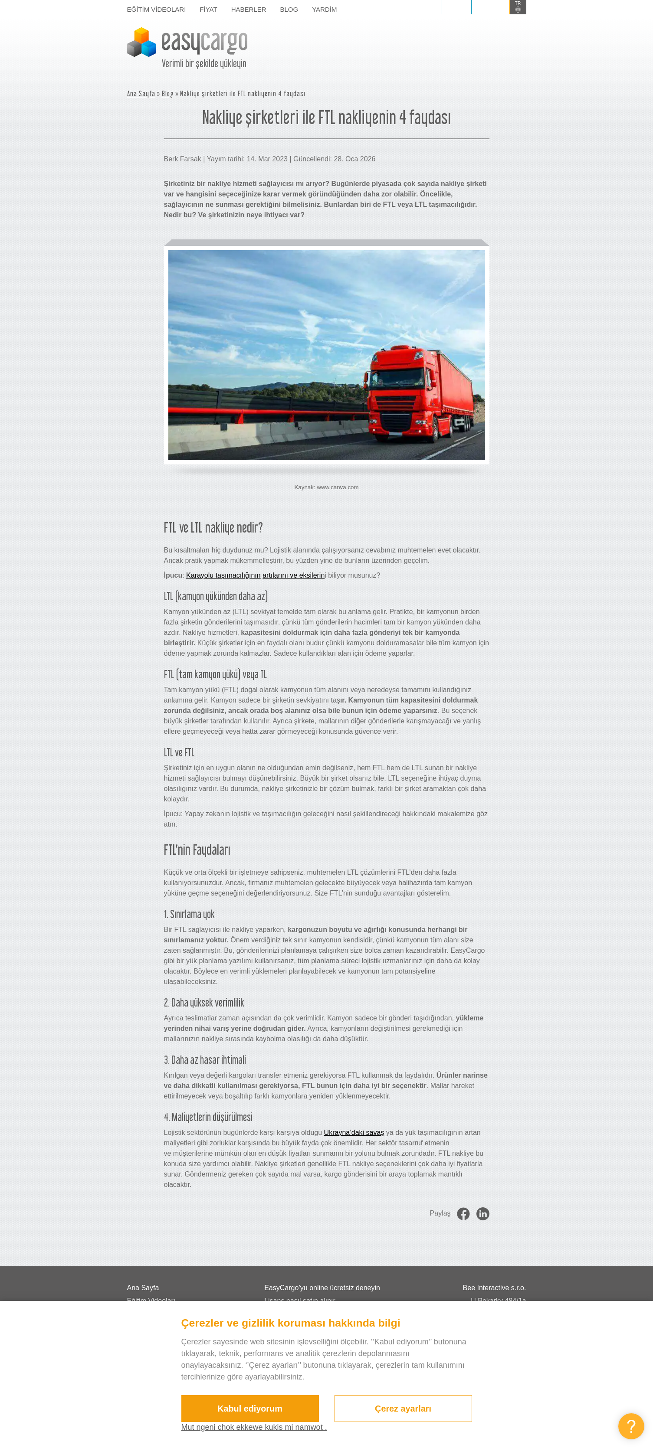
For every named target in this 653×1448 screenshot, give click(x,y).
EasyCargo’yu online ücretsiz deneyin (322, 1287)
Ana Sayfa (141, 93)
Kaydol (490, 7)
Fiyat (208, 9)
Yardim (324, 9)
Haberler (248, 9)
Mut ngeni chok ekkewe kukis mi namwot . (254, 1427)
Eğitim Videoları (156, 9)
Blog (289, 9)
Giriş (457, 7)
